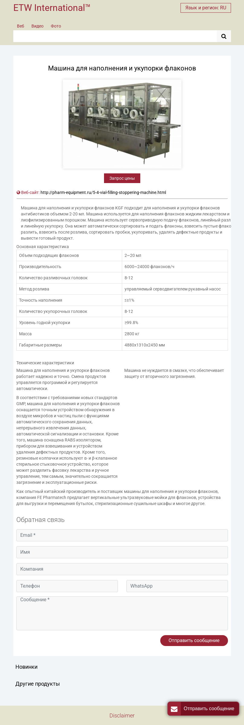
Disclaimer (122, 715)
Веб (20, 26)
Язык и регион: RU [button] (205, 8)
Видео (37, 26)
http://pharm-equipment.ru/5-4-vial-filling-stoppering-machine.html (103, 192)
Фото (56, 26)
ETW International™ (52, 7)
